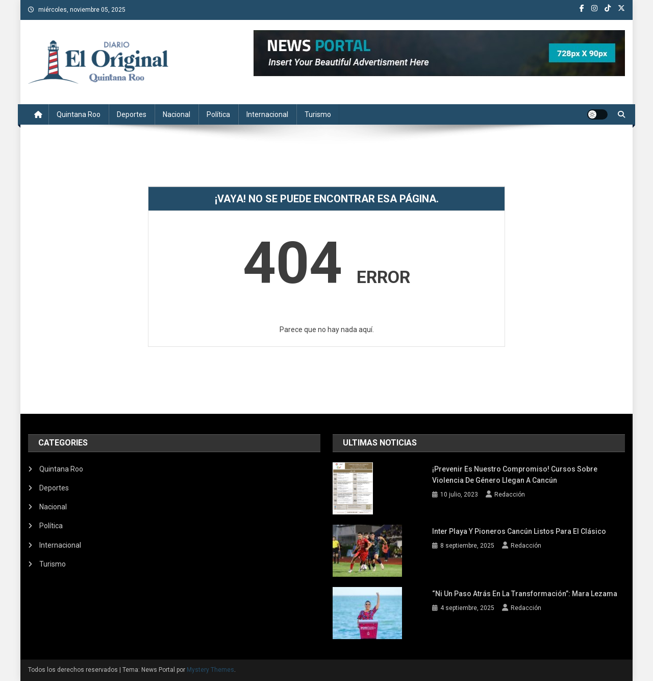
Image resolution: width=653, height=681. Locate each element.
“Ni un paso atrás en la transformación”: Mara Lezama (524, 594)
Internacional (267, 114)
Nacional (176, 114)
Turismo (318, 114)
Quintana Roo (79, 114)
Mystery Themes (210, 669)
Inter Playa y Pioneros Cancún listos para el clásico (519, 531)
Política (218, 114)
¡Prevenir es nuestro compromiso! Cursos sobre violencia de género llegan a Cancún (514, 474)
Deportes (131, 114)
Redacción (509, 494)
